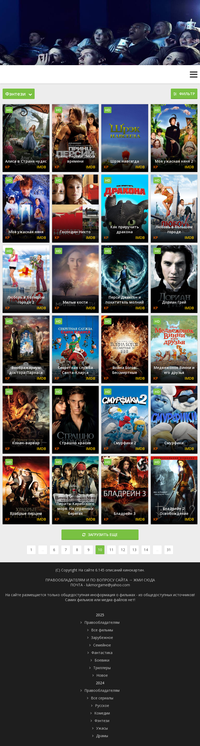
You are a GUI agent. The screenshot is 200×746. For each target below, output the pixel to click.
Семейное (102, 645)
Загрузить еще (100, 534)
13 (134, 549)
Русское (102, 705)
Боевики (102, 660)
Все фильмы (102, 629)
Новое (102, 675)
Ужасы (102, 728)
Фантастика (102, 652)
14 (146, 549)
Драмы (102, 735)
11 (111, 549)
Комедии (102, 713)
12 (123, 549)
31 (169, 549)
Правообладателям (102, 622)
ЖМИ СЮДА (144, 579)
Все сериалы (102, 697)
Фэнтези (102, 720)
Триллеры (102, 667)
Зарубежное (102, 637)
